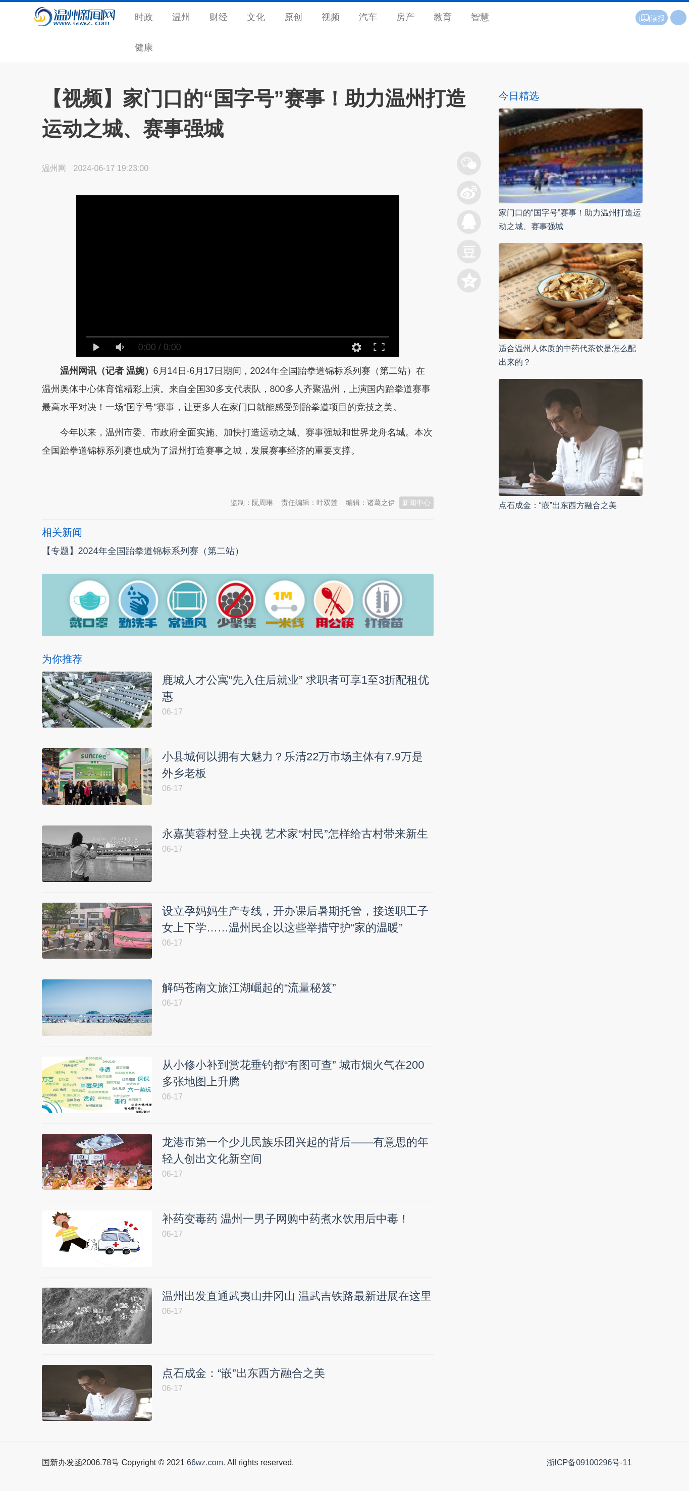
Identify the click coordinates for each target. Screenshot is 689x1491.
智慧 (480, 17)
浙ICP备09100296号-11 (589, 1479)
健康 (144, 47)
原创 (293, 17)
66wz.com (205, 1479)
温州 (181, 17)
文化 (256, 17)
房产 (405, 17)
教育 (443, 17)
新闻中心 (416, 503)
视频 (331, 17)
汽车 (368, 17)
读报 (652, 18)
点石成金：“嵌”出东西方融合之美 (558, 505)
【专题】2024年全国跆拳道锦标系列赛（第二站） (143, 551)
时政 (144, 17)
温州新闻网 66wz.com (131, 475)
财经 (218, 17)
